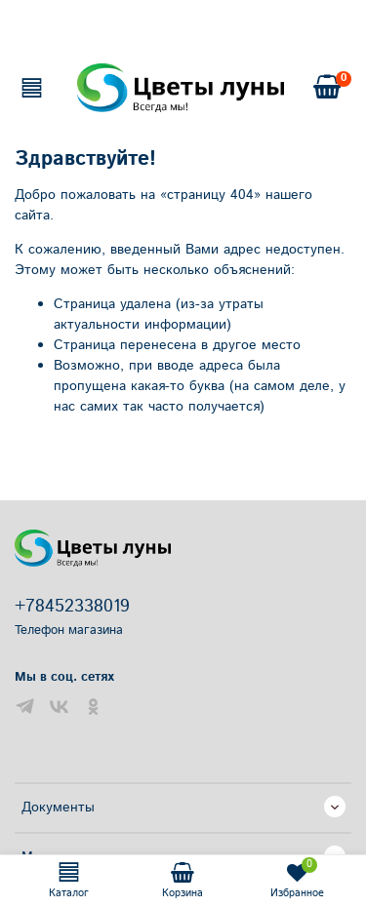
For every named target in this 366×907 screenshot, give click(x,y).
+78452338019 (72, 606)
